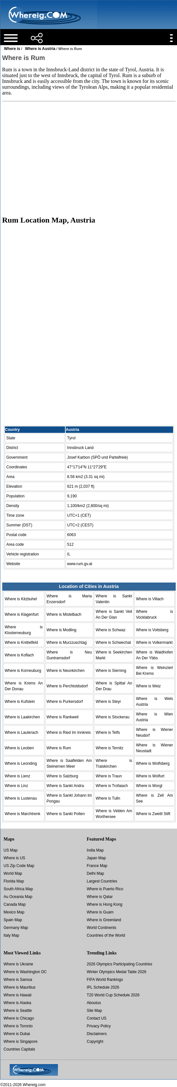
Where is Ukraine (18, 964)
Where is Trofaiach (112, 785)
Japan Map (96, 858)
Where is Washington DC (25, 972)
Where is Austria (40, 48)
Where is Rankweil (63, 717)
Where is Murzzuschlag (67, 642)
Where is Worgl (149, 785)
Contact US (97, 1018)
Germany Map (16, 927)
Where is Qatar (100, 896)
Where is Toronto (18, 1026)
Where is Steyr (108, 701)
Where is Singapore (20, 1041)
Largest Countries (102, 881)
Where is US (14, 858)
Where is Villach (149, 599)
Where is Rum (59, 748)
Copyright (95, 1041)
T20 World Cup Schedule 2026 (113, 995)
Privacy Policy (99, 1026)
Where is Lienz (17, 776)
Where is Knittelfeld (21, 642)
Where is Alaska (17, 1003)
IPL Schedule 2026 (103, 987)
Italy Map (11, 935)
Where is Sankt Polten (66, 814)
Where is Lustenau (21, 798)
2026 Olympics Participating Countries (119, 964)
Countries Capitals (19, 1049)
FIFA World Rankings (105, 979)
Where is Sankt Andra (65, 785)
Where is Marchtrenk (23, 814)
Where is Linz (16, 785)
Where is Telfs (108, 732)
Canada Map (15, 904)
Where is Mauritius (19, 987)
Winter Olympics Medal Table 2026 (116, 972)
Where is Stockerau (112, 717)
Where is (12, 48)
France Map (97, 865)
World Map (13, 873)
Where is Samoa (18, 979)
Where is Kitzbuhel (21, 599)
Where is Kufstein (20, 701)
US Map (10, 850)
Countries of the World (106, 935)
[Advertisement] (88, 158)
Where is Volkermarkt (154, 642)
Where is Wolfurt (150, 776)
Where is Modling (62, 630)
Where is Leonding (21, 763)
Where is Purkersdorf (65, 701)
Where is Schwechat (113, 642)
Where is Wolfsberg (152, 763)
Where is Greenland (104, 920)
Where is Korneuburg (23, 670)
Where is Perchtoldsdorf (67, 686)
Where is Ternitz (109, 748)
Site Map (94, 1010)
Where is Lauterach (21, 732)
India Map (95, 850)
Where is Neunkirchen (66, 670)
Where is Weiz (148, 686)
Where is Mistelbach (64, 614)
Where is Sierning (111, 670)
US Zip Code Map (19, 865)
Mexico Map (14, 912)
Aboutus (94, 1003)
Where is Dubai (17, 1034)
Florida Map (14, 881)
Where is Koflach (19, 655)
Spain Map (13, 920)
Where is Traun (109, 776)
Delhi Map (95, 873)
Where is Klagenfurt (22, 614)
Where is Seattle (18, 1010)
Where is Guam (100, 912)
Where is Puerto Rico (105, 889)
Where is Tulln (108, 798)
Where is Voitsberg (152, 630)
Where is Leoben (19, 748)
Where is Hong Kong (105, 904)
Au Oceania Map (18, 896)
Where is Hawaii (18, 995)
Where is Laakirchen (22, 717)
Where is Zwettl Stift (153, 814)
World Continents (101, 927)
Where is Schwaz (111, 630)
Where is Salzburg (62, 776)
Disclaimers (97, 1034)
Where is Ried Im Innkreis (69, 732)
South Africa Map (18, 889)
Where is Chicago (19, 1018)
